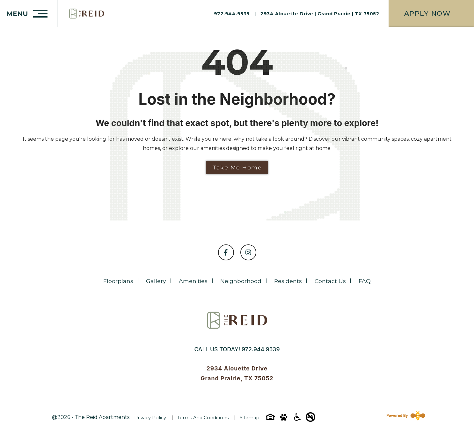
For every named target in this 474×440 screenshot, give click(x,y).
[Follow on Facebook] (226, 252)
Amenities (193, 281)
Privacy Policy (150, 418)
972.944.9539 (261, 349)
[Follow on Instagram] (248, 252)
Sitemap (249, 418)
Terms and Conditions (203, 418)
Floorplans (118, 281)
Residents (288, 281)
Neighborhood (240, 281)
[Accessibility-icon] (297, 419)
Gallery (156, 281)
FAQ (365, 281)
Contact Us (330, 281)
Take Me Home (237, 167)
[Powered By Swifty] (404, 417)
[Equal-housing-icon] (270, 419)
